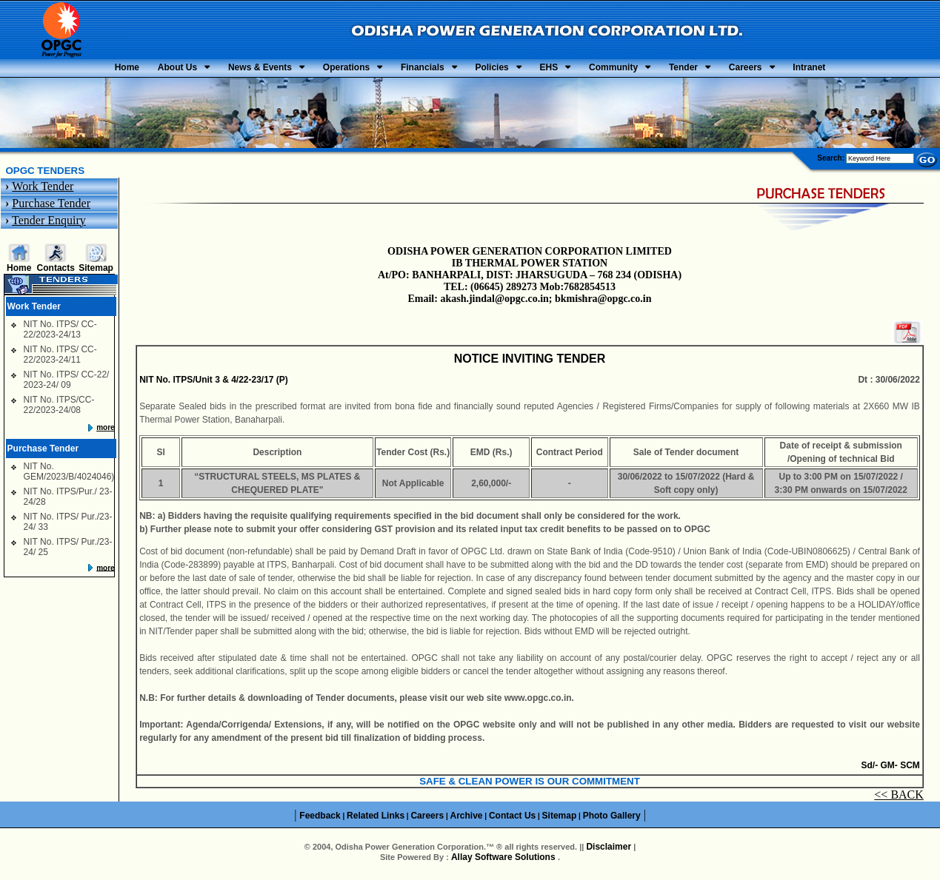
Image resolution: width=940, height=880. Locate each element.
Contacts (56, 271)
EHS (566, 69)
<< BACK (899, 799)
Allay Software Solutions (504, 861)
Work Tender (42, 190)
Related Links (375, 819)
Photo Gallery (612, 819)
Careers (815, 69)
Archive (466, 819)
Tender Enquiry (49, 224)
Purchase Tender (51, 207)
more (105, 431)
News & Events (207, 69)
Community (648, 69)
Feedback (319, 819)
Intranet (897, 69)
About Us (107, 69)
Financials (405, 69)
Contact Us (512, 819)
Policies (491, 69)
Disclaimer (608, 851)
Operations (310, 69)
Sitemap (96, 271)
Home (39, 69)
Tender (735, 69)
